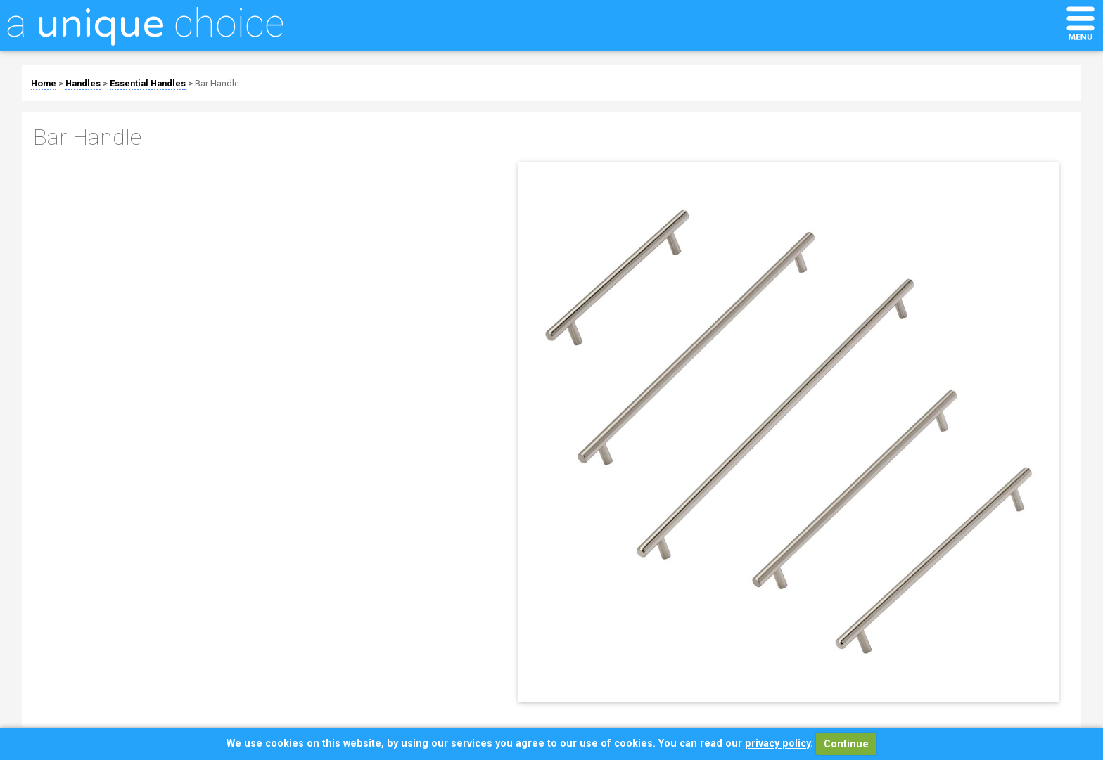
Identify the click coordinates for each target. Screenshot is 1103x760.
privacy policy (777, 744)
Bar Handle (217, 83)
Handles (83, 83)
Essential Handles (148, 83)
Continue (846, 744)
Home (43, 83)
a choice (145, 23)
